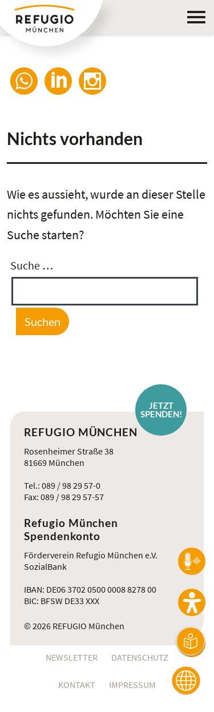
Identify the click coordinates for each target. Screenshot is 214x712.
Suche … (31, 265)
